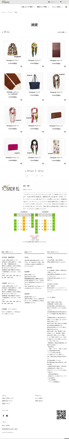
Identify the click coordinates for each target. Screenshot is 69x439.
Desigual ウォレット (56, 125)
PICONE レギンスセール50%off (13, 92)
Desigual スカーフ (34, 60)
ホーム (3, 12)
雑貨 (16, 12)
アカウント (52, 2)
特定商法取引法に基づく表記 (10, 426)
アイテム (10, 12)
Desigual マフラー (13, 60)
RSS (3, 423)
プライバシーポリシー (8, 429)
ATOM (7, 423)
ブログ (4, 421)
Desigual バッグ (34, 92)
